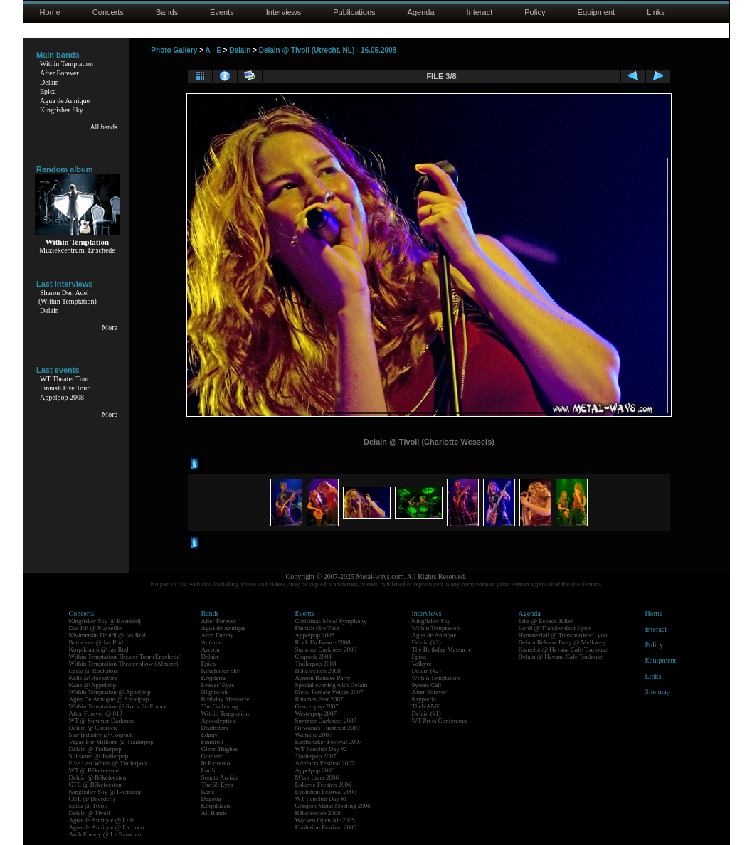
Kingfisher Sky (61, 110)
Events (222, 12)
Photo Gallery (174, 50)
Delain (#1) (426, 713)
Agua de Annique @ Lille (102, 820)
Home (50, 12)
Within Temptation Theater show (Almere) (124, 663)
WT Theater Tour (64, 379)
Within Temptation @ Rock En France (118, 706)
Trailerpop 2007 (316, 756)
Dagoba (211, 798)
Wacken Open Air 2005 (325, 820)
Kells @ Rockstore (93, 677)
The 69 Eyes (217, 784)
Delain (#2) (426, 670)
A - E (213, 50)
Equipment (596, 12)
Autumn (212, 642)
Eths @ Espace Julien (546, 621)
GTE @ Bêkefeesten (95, 784)
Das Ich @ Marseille (95, 628)
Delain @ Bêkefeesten (98, 777)
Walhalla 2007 (313, 734)
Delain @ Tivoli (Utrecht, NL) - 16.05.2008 (328, 50)
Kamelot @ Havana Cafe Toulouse (563, 649)
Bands (167, 12)
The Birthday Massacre (442, 649)
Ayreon (210, 649)
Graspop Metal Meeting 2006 (333, 805)
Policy (534, 12)
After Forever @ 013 (96, 713)
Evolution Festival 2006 (326, 791)
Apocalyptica (218, 720)
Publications (354, 12)
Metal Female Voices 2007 (329, 692)
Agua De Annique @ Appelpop (109, 699)
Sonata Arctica (220, 777)
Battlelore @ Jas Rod (96, 642)
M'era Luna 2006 (317, 777)
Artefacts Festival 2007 (325, 763)
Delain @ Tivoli (89, 813)
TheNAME (426, 706)
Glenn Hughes (219, 749)
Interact (480, 12)
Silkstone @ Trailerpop (99, 756)
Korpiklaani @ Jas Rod (99, 649)
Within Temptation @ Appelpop (110, 692)
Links (656, 12)
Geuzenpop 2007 (317, 706)
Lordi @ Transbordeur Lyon (555, 628)
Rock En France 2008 (323, 642)
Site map (657, 692)
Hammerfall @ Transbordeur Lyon (563, 635)
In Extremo (216, 763)
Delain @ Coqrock (93, 727)
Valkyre (422, 663)
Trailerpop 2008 (316, 663)
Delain (49, 82)
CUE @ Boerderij (92, 798)
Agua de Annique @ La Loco (106, 827)
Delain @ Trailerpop (95, 749)
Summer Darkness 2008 (326, 649)
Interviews (284, 12)
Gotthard (212, 756)
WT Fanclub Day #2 (321, 749)
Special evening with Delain (331, 685)
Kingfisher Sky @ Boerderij (105, 621)
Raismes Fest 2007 (319, 699)
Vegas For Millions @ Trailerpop (111, 741)
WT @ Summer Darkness (102, 720)
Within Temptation (66, 64)
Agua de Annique (65, 101)
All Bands (214, 813)
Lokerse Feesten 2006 (323, 784)
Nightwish (214, 692)
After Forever (59, 73)
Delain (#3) (426, 642)
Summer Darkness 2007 (326, 720)
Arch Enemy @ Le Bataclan (105, 834)
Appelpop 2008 (62, 397)
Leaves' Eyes (218, 685)
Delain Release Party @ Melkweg (562, 642)
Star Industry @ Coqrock (101, 734)
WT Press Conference (440, 720)
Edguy (209, 734)
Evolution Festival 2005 (326, 827)
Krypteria (213, 677)
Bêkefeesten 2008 (318, 670)
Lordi (208, 770)
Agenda (421, 12)
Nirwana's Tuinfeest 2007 (328, 727)
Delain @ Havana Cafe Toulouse (561, 656)
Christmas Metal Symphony (331, 621)
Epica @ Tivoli (88, 805)
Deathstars (214, 727)
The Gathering (219, 706)
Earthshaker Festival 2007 (328, 741)
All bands (103, 127)
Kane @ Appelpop (93, 685)
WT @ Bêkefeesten (94, 770)
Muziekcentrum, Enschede (77, 250)
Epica (48, 91)
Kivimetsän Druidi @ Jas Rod (107, 635)
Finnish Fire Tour (65, 388)
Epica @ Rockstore (94, 670)
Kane (208, 791)
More (109, 327)
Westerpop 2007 (316, 713)
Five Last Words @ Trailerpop (108, 763)
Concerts (108, 12)
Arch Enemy (217, 635)
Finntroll (212, 741)
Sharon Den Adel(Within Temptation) (67, 297)
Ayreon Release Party (323, 677)
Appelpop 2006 (315, 770)
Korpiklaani (216, 805)
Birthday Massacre (225, 699)
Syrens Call (427, 685)
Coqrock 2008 (313, 656)
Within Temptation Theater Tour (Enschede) (125, 656)
